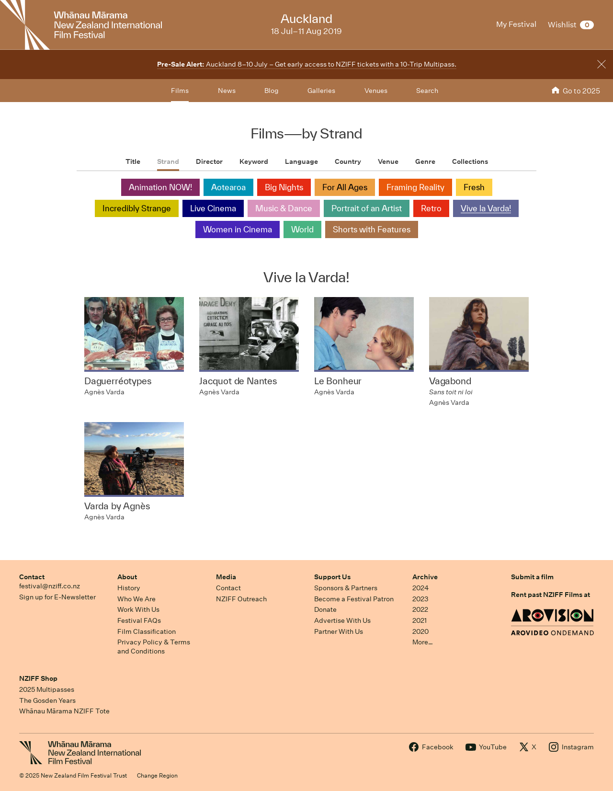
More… (422, 642)
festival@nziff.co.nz (49, 586)
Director (209, 161)
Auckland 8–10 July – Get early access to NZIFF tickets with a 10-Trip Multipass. (306, 64)
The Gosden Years (47, 700)
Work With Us (138, 609)
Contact (32, 577)
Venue (388, 161)
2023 (420, 599)
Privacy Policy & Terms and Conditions (153, 646)
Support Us (332, 577)
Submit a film (532, 577)
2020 (420, 631)
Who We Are (136, 599)
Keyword (253, 161)
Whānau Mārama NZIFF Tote (64, 711)
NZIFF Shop (38, 678)
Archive (425, 577)
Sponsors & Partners (345, 588)
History (128, 588)
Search (427, 90)
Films (180, 90)
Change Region (157, 775)
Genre (425, 161)
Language (301, 161)
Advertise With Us (342, 620)
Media (226, 577)
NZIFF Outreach (241, 599)
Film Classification (146, 631)
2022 (420, 609)
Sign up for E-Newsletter (57, 597)
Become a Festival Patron (354, 599)
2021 (419, 620)
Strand (168, 161)
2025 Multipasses (46, 689)
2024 (420, 588)
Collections (470, 161)
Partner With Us (338, 631)
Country (348, 161)
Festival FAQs (139, 620)
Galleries (321, 90)
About (127, 577)
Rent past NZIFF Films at (550, 594)
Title (132, 161)
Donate (325, 609)
